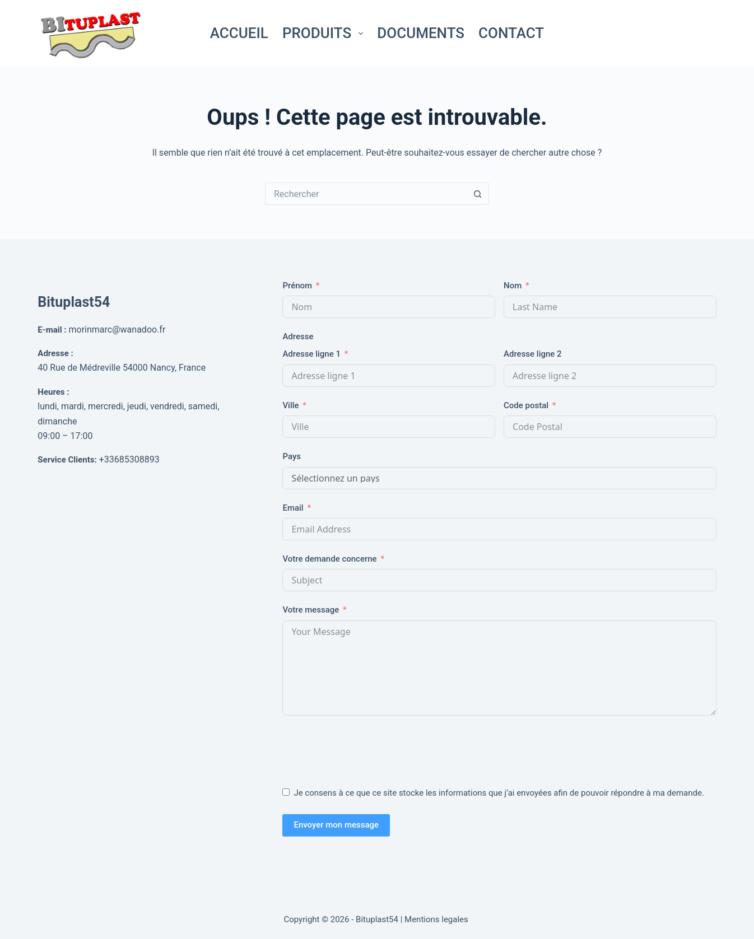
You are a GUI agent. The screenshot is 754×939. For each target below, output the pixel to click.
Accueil (239, 33)
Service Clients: (67, 460)
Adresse (297, 336)
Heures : (53, 392)
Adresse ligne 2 (533, 354)
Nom (513, 286)
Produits (324, 33)
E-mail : (52, 330)
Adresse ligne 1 (311, 354)
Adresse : (55, 353)
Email (292, 508)
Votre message (310, 610)
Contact (511, 33)
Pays (291, 456)
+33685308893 (129, 459)
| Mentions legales (436, 919)
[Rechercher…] (366, 194)
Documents (420, 33)
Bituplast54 (74, 302)
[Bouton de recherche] (478, 194)
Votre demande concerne (329, 559)
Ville (290, 405)
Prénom (297, 286)
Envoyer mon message (336, 825)
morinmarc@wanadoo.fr (117, 329)
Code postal (526, 405)
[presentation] (367, 748)
